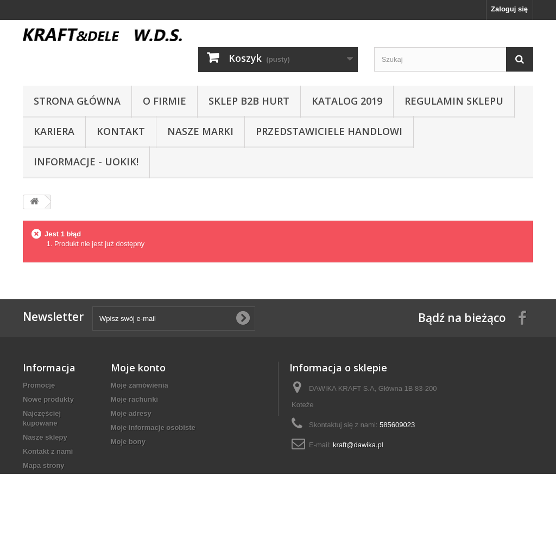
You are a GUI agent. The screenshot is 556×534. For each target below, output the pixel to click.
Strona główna (77, 100)
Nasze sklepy (45, 437)
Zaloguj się (509, 9)
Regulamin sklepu (454, 100)
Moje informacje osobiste (153, 427)
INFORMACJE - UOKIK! (86, 161)
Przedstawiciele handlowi (329, 131)
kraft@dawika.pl (358, 445)
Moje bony (128, 442)
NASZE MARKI (200, 131)
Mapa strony (44, 465)
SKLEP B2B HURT (248, 100)
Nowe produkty (48, 399)
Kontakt (121, 131)
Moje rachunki (134, 399)
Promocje (39, 385)
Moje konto (138, 367)
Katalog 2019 (347, 100)
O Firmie (164, 100)
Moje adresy (131, 413)
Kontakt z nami (48, 451)
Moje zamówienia (139, 385)
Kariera (54, 131)
